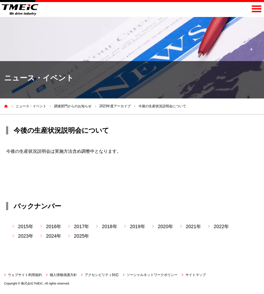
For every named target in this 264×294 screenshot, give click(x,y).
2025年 (81, 236)
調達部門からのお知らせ (73, 106)
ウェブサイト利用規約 (25, 275)
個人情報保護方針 (63, 275)
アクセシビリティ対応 (102, 275)
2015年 (25, 226)
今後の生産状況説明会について (162, 106)
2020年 (165, 226)
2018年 (109, 226)
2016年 (53, 226)
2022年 (221, 226)
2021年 (193, 226)
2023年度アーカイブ (115, 106)
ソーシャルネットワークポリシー (152, 275)
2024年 (53, 236)
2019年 (137, 226)
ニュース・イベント (31, 106)
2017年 (81, 226)
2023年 (25, 236)
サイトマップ (195, 275)
